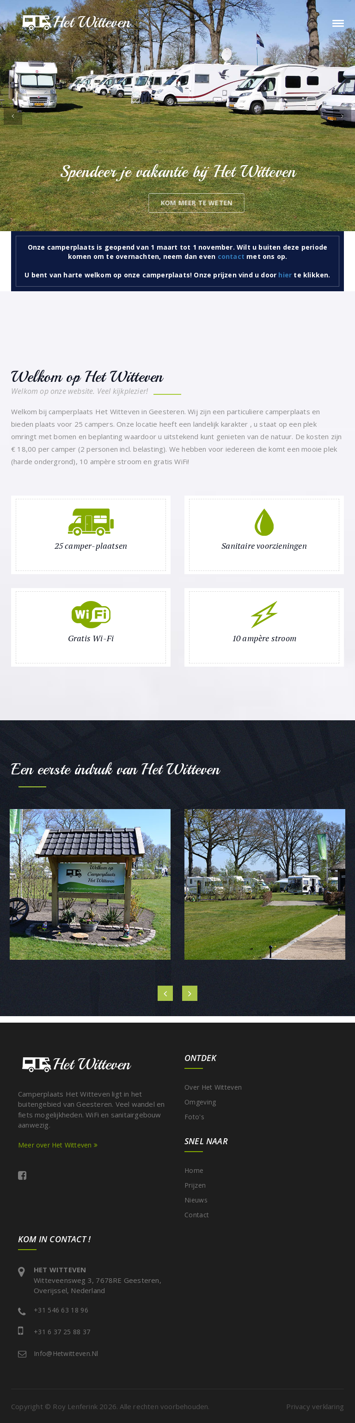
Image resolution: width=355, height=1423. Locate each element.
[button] (13, 115)
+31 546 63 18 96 (61, 1310)
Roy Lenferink (75, 1406)
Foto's (194, 1116)
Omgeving (200, 1102)
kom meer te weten (238, 202)
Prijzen (195, 1185)
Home (193, 1170)
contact (231, 256)
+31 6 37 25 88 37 (62, 1331)
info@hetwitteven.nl (66, 1353)
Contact (196, 1214)
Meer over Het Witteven (58, 1145)
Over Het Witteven (213, 1087)
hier (285, 274)
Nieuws (196, 1200)
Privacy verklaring (315, 1406)
